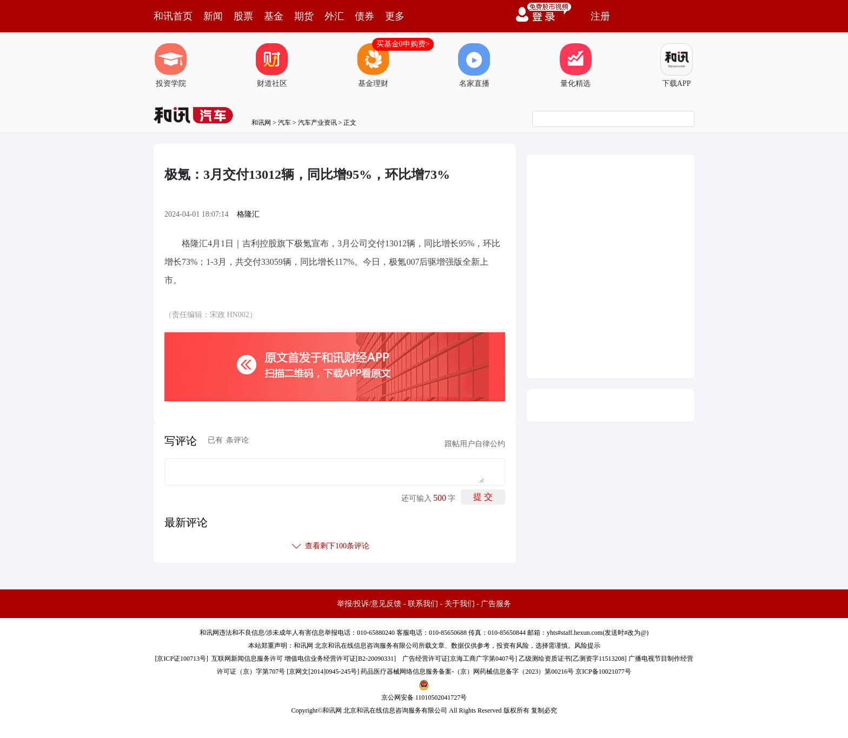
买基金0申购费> (403, 44)
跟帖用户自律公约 (475, 444)
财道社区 (272, 65)
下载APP (676, 65)
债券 (364, 16)
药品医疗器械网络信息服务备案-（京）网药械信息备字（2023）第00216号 (467, 671)
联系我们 (423, 604)
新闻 (213, 16)
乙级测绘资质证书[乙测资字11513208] (573, 658)
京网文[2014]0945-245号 (323, 671)
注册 (600, 16)
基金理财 (373, 65)
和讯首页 (173, 16)
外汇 (334, 16)
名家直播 (474, 65)
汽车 (284, 122)
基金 (273, 16)
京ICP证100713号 (181, 658)
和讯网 (261, 122)
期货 (304, 16)
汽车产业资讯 (317, 122)
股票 (243, 16)
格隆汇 (248, 214)
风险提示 (587, 645)
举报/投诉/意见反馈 (369, 604)
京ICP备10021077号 (603, 671)
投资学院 (171, 65)
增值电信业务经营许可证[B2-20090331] (340, 658)
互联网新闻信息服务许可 (247, 658)
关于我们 (460, 604)
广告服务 (496, 604)
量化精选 (575, 65)
